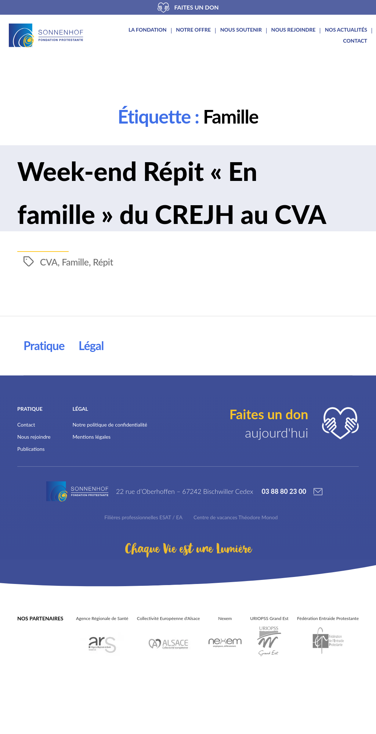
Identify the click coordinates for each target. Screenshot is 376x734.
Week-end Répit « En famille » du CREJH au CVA (153, 209)
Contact (355, 41)
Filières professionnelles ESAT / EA (143, 565)
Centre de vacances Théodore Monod (236, 565)
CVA (49, 304)
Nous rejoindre (293, 30)
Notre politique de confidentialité (110, 467)
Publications (31, 492)
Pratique (45, 388)
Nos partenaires (40, 666)
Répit (104, 304)
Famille (76, 304)
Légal (95, 388)
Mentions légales (92, 480)
